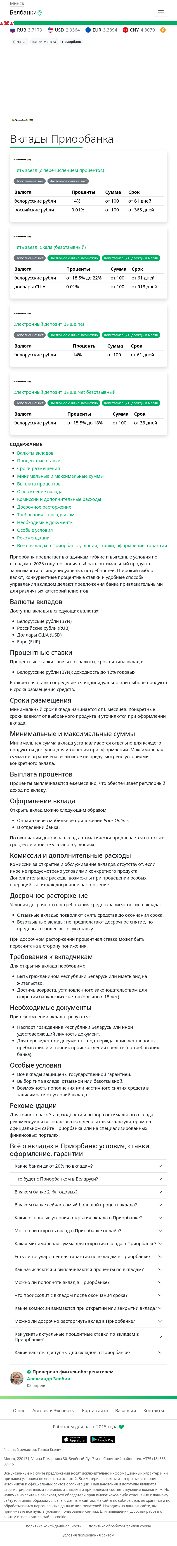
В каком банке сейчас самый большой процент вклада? (76, 1205)
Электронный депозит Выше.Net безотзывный (65, 392)
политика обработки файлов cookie (120, 1526)
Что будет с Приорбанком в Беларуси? (56, 1179)
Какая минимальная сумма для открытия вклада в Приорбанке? (85, 1243)
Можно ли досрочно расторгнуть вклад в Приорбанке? (75, 1321)
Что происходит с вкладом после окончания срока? (71, 1295)
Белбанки (26, 12)
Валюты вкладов (35, 453)
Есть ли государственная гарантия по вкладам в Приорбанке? (83, 1256)
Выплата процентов (39, 484)
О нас (19, 1410)
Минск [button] (17, 3)
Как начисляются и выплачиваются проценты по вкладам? (79, 1269)
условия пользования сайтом (88, 1535)
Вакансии (125, 1410)
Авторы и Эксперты (53, 1410)
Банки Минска (44, 41)
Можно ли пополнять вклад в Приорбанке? (62, 1282)
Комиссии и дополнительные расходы (59, 499)
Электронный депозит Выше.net (49, 324)
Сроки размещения (38, 468)
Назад (19, 41)
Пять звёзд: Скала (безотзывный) (50, 247)
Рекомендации (33, 538)
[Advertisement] (88, 79)
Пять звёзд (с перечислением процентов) (59, 170)
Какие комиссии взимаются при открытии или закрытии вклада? (86, 1308)
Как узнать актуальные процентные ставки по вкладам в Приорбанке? (77, 1337)
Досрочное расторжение (44, 507)
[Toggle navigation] (161, 12)
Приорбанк (71, 41)
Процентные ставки (39, 461)
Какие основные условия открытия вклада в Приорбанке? (78, 1218)
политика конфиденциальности (54, 1526)
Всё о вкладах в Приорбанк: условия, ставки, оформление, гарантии (92, 545)
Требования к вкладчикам (46, 515)
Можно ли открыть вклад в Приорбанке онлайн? (68, 1230)
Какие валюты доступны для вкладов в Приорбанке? (72, 1352)
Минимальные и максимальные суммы (60, 476)
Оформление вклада (40, 491)
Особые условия (35, 530)
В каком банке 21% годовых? (46, 1192)
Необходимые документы (45, 522)
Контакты (153, 1410)
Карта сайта (95, 1410)
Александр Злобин (49, 1379)
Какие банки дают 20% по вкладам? (54, 1166)
